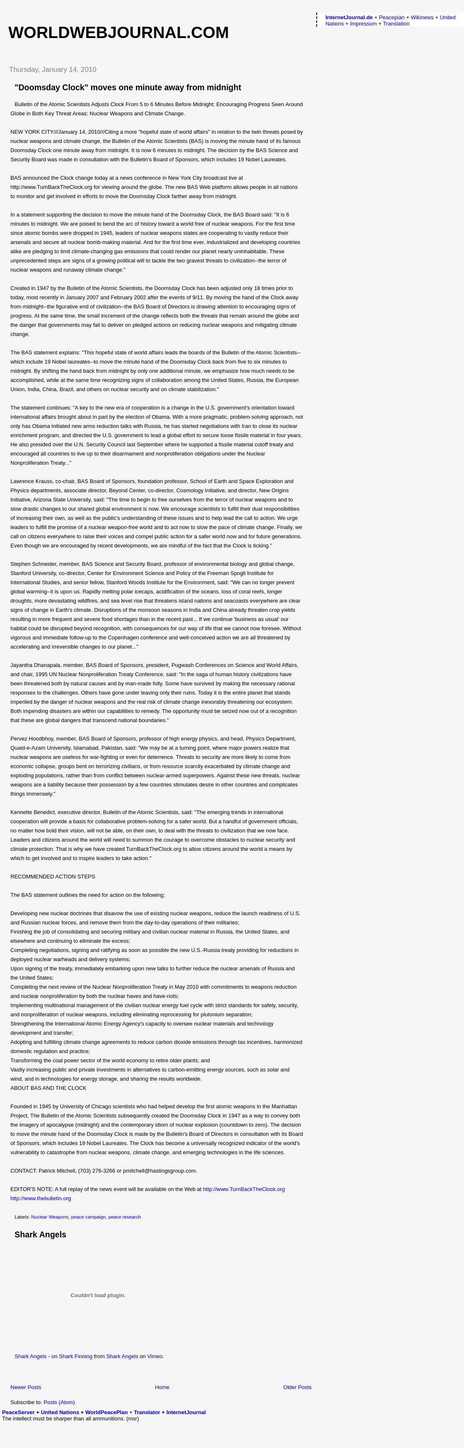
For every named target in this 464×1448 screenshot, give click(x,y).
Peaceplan (391, 17)
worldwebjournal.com (118, 32)
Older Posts (297, 1387)
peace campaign (88, 1216)
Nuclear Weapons (50, 1216)
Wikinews (422, 17)
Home (162, 1387)
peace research (124, 1216)
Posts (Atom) (59, 1402)
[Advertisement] (51, 1434)
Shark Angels (40, 1234)
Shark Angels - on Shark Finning (53, 1356)
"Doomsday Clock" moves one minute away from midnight (128, 87)
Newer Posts (25, 1387)
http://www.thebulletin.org (40, 1198)
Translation (396, 23)
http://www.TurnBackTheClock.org (244, 1189)
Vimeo (155, 1356)
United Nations (60, 1412)
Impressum (363, 23)
